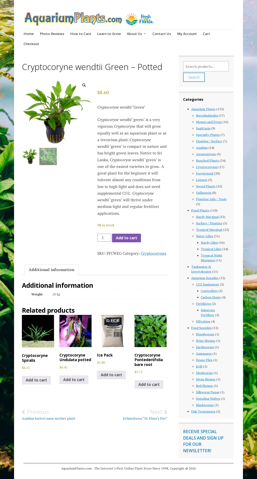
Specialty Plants (208, 135)
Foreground (204, 173)
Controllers (209, 291)
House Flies (204, 360)
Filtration (203, 321)
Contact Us (161, 33)
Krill (199, 366)
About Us (134, 33)
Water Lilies (204, 236)
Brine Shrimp (205, 340)
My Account (187, 33)
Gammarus (204, 353)
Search (194, 77)
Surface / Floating (209, 223)
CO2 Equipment (207, 284)
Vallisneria (203, 192)
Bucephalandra (207, 115)
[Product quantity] (104, 238)
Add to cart (126, 238)
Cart (206, 33)
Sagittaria (203, 128)
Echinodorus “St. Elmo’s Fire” (131, 414)
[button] (84, 85)
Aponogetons (206, 154)
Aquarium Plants (203, 109)
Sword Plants (205, 186)
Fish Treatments (203, 411)
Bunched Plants (207, 160)
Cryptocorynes (153, 253)
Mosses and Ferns (209, 122)
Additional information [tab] (51, 269)
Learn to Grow (109, 33)
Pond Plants (200, 210)
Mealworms (204, 373)
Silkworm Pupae (207, 392)
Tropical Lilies (211, 249)
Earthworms (205, 347)
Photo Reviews (52, 33)
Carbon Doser (211, 297)
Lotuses (201, 180)
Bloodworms (205, 334)
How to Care (80, 33)
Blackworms (205, 405)
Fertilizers (203, 303)
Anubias (202, 147)
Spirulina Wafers (208, 398)
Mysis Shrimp (205, 379)
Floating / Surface (209, 141)
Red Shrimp (204, 385)
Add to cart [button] (36, 380)
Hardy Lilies (209, 242)
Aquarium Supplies (204, 278)
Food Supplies (201, 328)
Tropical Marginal (209, 229)
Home (28, 33)
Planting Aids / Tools (211, 199)
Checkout (31, 43)
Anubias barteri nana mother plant (58, 414)
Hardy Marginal (207, 217)
